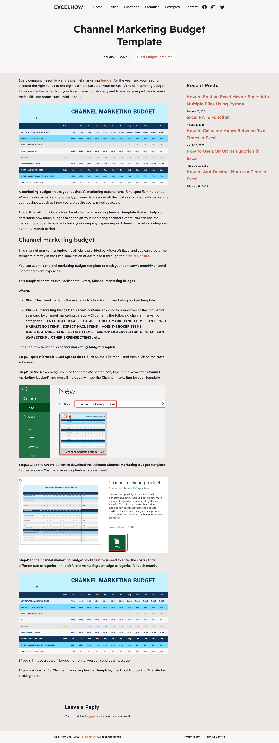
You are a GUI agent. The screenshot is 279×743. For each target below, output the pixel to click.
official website (137, 256)
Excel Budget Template (154, 57)
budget (107, 80)
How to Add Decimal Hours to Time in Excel (226, 175)
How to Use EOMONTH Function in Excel (222, 154)
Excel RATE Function (208, 117)
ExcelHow (68, 7)
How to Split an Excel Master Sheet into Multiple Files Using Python (227, 100)
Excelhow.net (90, 736)
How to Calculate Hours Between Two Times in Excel (225, 134)
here (35, 676)
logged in (92, 716)
